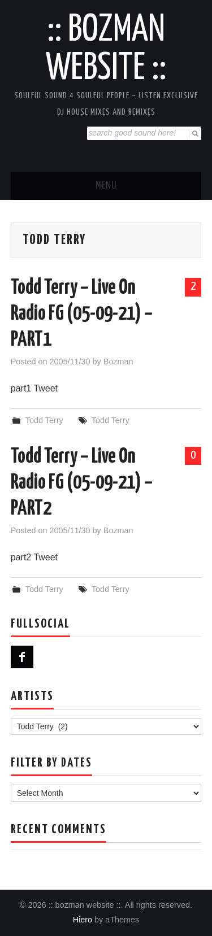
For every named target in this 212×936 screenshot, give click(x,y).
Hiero (82, 919)
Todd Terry (44, 420)
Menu (106, 186)
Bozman (118, 361)
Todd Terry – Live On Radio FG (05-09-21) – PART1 (82, 314)
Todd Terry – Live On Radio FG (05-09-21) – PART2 (82, 483)
